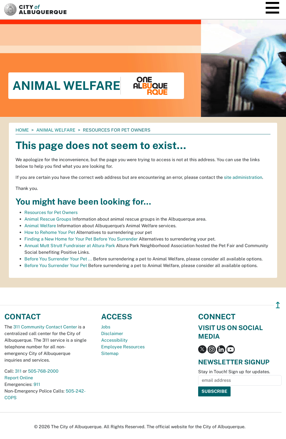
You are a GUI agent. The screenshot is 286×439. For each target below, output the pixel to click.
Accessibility (114, 340)
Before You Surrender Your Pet (55, 265)
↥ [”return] (278, 305)
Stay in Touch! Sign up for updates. (234, 371)
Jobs (105, 327)
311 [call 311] (18, 371)
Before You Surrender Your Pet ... (58, 259)
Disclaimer (112, 333)
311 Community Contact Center (45, 327)
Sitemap (110, 353)
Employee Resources (123, 346)
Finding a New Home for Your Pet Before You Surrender (81, 239)
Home (22, 130)
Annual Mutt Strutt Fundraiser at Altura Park (69, 245)
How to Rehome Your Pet (49, 232)
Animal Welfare (55, 130)
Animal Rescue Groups (47, 219)
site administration (243, 177)
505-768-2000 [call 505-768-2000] (43, 371)
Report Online (18, 377)
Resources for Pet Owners (51, 212)
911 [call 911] (37, 384)
